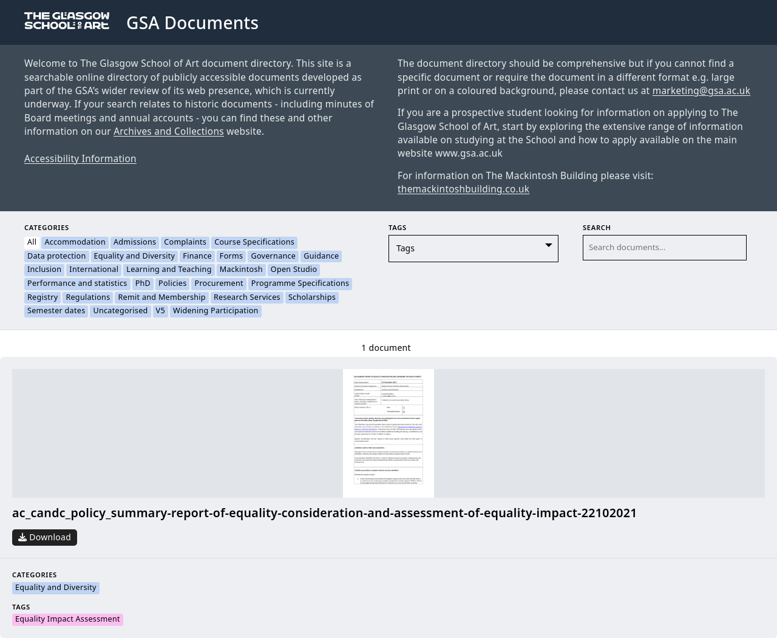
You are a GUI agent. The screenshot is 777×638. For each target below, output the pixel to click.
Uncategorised (120, 311)
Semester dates (56, 311)
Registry (42, 298)
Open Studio (294, 270)
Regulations (88, 298)
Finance (197, 257)
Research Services (247, 298)
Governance (273, 257)
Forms (231, 257)
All (31, 243)
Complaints (185, 243)
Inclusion (44, 270)
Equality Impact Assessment (67, 620)
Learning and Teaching (168, 270)
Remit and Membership (161, 298)
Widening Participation (216, 311)
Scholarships (312, 298)
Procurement (218, 284)
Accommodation (75, 243)
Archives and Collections (169, 131)
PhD (143, 284)
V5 (160, 311)
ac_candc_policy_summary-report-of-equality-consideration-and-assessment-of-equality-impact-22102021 (324, 513)
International (93, 270)
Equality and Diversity (134, 257)
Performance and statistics (77, 284)
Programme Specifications (300, 284)
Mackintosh (241, 270)
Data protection (56, 257)
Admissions (135, 243)
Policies (172, 284)
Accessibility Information (80, 159)
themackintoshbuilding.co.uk (463, 189)
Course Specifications (254, 243)
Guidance (321, 257)
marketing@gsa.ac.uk (701, 91)
